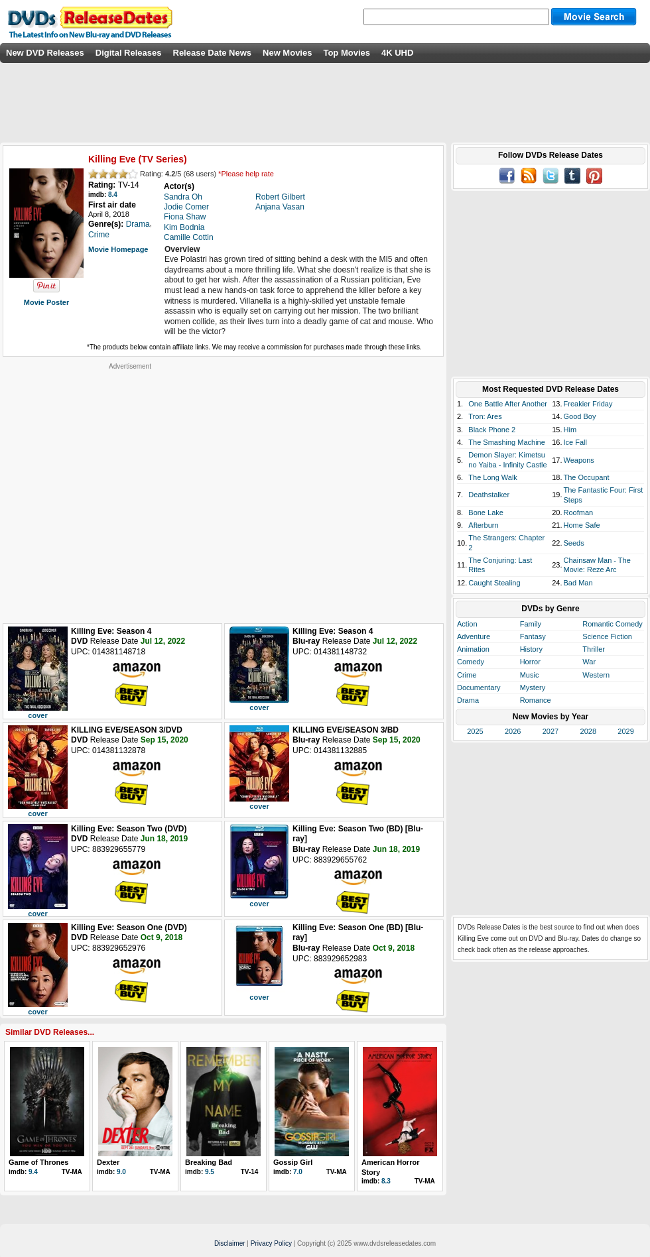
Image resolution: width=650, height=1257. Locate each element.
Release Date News (212, 53)
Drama (468, 700)
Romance (535, 700)
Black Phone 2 (491, 430)
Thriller (593, 649)
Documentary (478, 687)
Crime (466, 675)
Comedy (470, 662)
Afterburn (483, 525)
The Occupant (587, 477)
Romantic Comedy (612, 624)
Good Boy (580, 416)
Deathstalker (488, 495)
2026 (513, 731)
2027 (550, 731)
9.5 (209, 1171)
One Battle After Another (507, 404)
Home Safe (582, 525)
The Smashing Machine (506, 442)
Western (596, 675)
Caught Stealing (494, 583)
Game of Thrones (38, 1162)
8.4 (112, 194)
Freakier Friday (588, 404)
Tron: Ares (484, 416)
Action (467, 624)
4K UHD (397, 53)
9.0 (121, 1171)
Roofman (579, 512)
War (589, 662)
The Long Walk (492, 477)
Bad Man (578, 583)
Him (570, 430)
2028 (588, 731)
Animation (473, 649)
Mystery (533, 687)
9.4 (33, 1171)
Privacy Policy (271, 1243)
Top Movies (346, 53)
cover (37, 715)
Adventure (473, 636)
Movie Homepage (118, 249)
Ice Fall (575, 442)
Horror (530, 662)
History (531, 649)
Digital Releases (129, 53)
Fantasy (533, 636)
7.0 (297, 1171)
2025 (475, 731)
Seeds (574, 543)
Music (529, 675)
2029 (625, 731)
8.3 (386, 1181)
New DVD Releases (45, 53)
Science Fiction (607, 636)
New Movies (287, 53)
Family (530, 624)
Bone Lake (485, 512)
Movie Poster (46, 302)
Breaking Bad (208, 1162)
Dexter (108, 1162)
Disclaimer (229, 1243)
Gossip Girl (292, 1162)
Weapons (579, 460)
